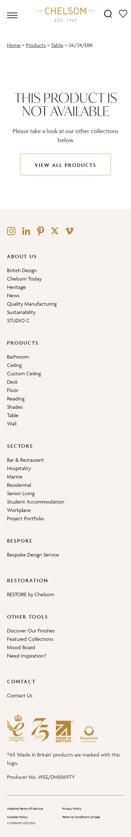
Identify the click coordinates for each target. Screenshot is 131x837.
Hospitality (19, 468)
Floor (13, 390)
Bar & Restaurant (25, 459)
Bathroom (18, 356)
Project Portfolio (25, 518)
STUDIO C (18, 320)
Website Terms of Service (25, 809)
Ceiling (14, 365)
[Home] (65, 14)
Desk (12, 381)
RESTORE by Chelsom (30, 594)
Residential (19, 485)
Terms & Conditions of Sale (81, 817)
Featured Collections (30, 639)
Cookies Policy (17, 817)
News (13, 295)
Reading (15, 398)
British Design (22, 270)
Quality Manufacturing (32, 303)
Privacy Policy (72, 809)
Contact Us (19, 695)
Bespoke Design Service (33, 554)
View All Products (65, 165)
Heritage (16, 287)
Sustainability (21, 312)
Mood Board (21, 647)
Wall (11, 423)
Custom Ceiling (24, 373)
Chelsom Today (24, 278)
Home (14, 45)
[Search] (108, 13)
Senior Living (21, 493)
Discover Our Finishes (31, 630)
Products (36, 45)
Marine (14, 476)
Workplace (19, 510)
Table (57, 45)
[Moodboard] (123, 13)
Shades (15, 407)
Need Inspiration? (26, 655)
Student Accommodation (35, 501)
